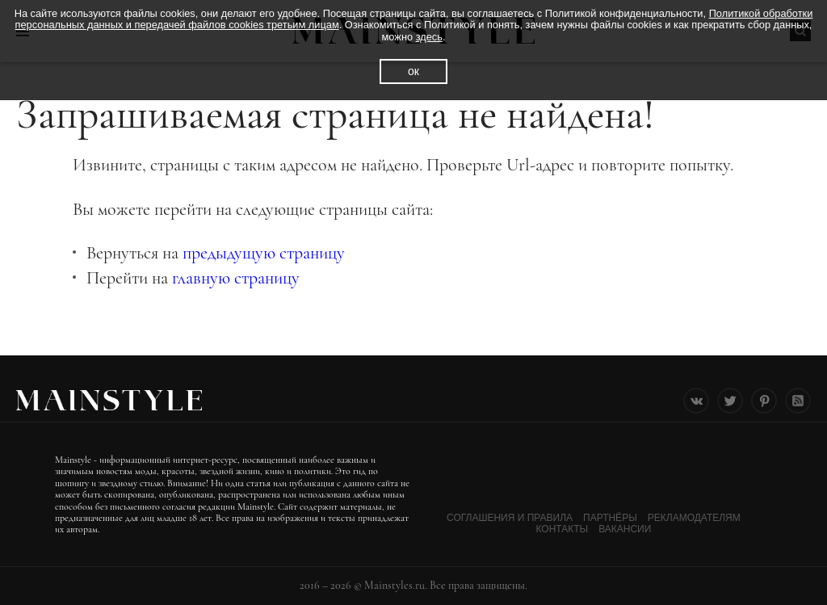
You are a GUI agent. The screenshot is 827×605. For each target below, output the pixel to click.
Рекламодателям (694, 517)
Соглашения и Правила (510, 517)
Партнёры (610, 517)
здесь (429, 37)
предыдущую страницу (264, 252)
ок (413, 71)
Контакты (561, 529)
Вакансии (624, 529)
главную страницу (236, 277)
